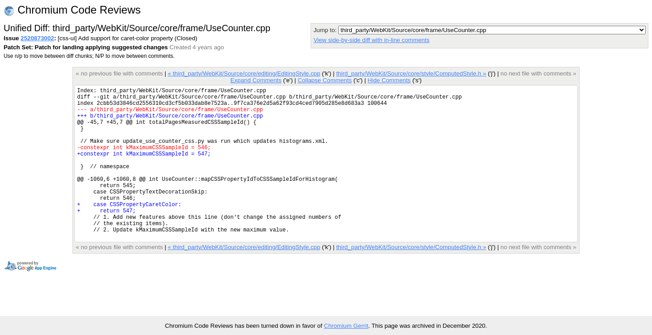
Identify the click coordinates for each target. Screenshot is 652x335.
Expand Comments (256, 80)
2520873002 (37, 38)
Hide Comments (389, 80)
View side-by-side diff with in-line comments (371, 40)
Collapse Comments (324, 80)
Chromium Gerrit (346, 325)
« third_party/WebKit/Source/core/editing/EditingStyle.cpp (244, 73)
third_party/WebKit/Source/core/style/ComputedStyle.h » (411, 73)
